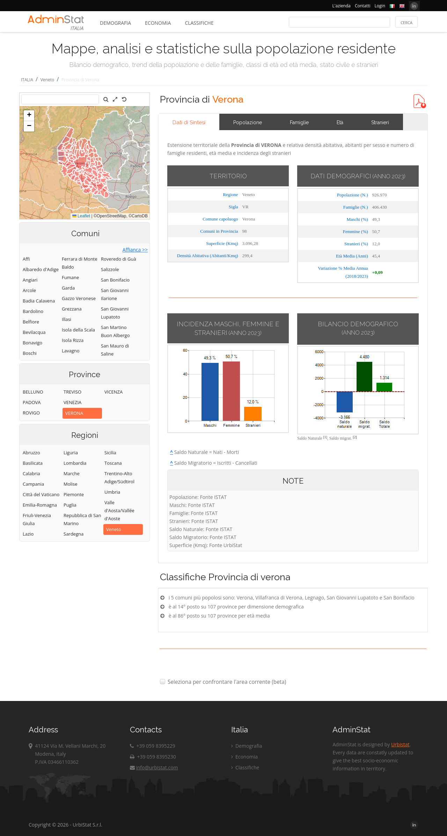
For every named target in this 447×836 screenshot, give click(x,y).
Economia (158, 23)
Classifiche (199, 23)
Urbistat (400, 744)
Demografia (115, 23)
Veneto (47, 80)
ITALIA (27, 80)
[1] (325, 437)
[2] (355, 437)
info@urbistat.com (154, 767)
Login (380, 6)
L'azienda (341, 6)
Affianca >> (135, 249)
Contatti (363, 6)
